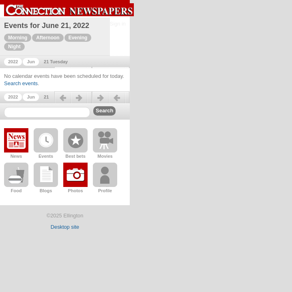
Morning (17, 38)
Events (46, 156)
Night (14, 46)
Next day (110, 101)
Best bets (75, 156)
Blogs (46, 190)
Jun (31, 61)
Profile (105, 190)
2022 (13, 61)
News (16, 156)
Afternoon (47, 38)
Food (16, 190)
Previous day (73, 101)
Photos (75, 190)
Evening (78, 38)
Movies (104, 156)
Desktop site (65, 227)
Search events (21, 83)
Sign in (118, 24)
